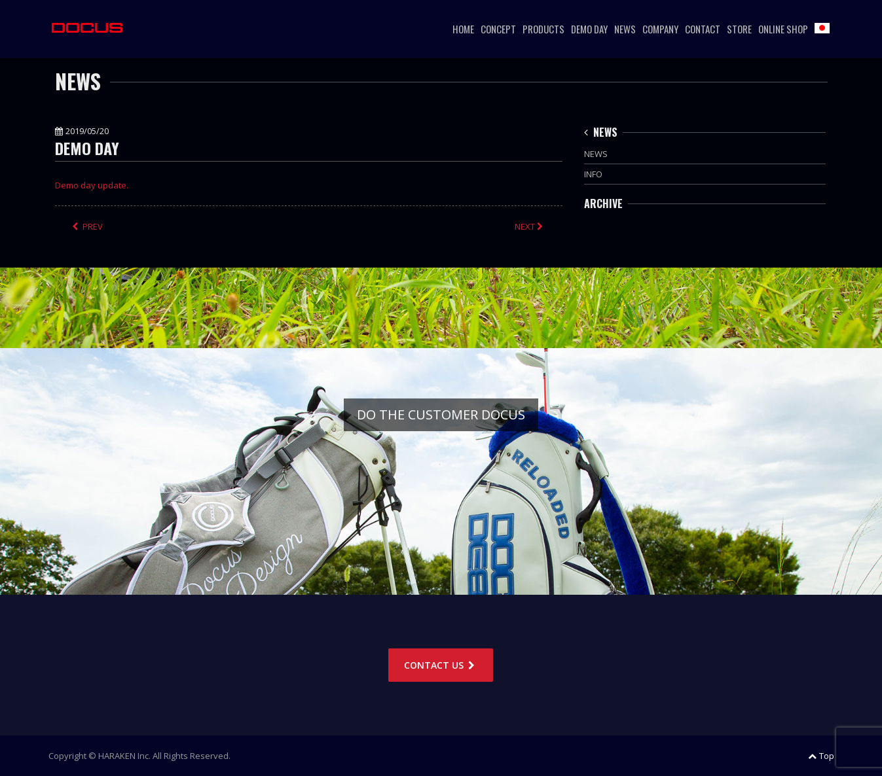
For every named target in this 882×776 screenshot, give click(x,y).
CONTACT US (440, 665)
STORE (739, 29)
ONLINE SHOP (783, 29)
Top (821, 756)
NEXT (530, 226)
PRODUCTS (543, 29)
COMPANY (660, 29)
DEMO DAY (589, 29)
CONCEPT (498, 29)
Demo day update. (91, 185)
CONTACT (702, 29)
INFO (593, 174)
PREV (87, 226)
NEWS (625, 29)
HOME (463, 29)
